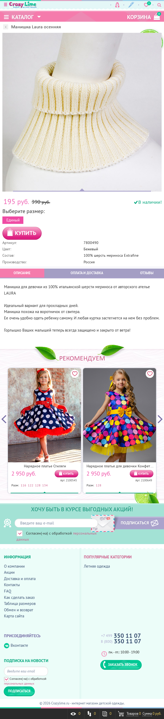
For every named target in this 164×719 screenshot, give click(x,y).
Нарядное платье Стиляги (45, 466)
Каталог (19, 17)
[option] (82, 112)
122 (30, 485)
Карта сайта (14, 615)
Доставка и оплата (20, 578)
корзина (143, 16)
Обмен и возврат (18, 609)
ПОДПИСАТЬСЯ (134, 523)
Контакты (12, 584)
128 (38, 485)
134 (45, 485)
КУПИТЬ (25, 233)
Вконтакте (16, 645)
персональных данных (19, 683)
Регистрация (131, 5)
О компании (14, 566)
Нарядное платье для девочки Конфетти (120, 466)
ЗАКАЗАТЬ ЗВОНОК (120, 664)
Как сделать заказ (19, 597)
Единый (13, 220)
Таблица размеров (20, 603)
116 (23, 485)
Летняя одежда (97, 566)
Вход (117, 5)
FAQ (7, 591)
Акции (9, 572)
